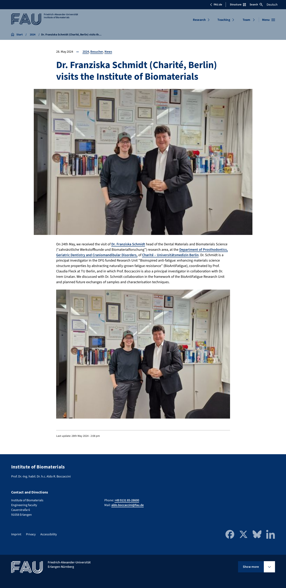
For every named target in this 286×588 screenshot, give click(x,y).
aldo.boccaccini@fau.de (127, 505)
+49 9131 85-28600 (127, 500)
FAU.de (216, 5)
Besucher (96, 51)
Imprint (16, 534)
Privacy (31, 534)
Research (199, 20)
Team (246, 20)
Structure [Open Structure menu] (238, 5)
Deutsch (272, 4)
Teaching (223, 20)
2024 (86, 51)
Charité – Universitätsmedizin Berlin (170, 255)
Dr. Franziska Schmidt (128, 244)
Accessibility (48, 534)
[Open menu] (268, 19)
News (108, 51)
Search (256, 5)
